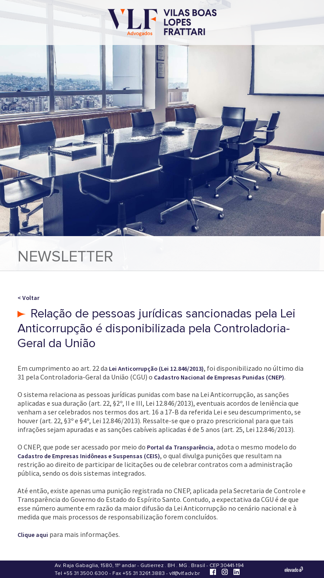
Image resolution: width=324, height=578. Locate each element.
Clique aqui (32, 535)
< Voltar (28, 298)
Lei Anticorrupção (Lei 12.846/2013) (156, 369)
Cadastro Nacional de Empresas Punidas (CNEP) (219, 377)
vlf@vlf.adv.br (184, 573)
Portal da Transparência (180, 447)
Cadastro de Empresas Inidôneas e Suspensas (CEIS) (88, 456)
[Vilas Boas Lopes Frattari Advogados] (162, 23)
